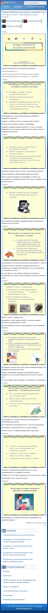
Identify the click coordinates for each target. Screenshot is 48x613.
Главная (6, 7)
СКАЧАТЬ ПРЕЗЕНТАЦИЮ (13, 21)
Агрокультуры (8, 595)
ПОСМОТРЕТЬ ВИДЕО (34, 21)
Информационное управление (14, 599)
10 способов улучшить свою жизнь (15, 591)
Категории (17, 7)
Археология (7, 576)
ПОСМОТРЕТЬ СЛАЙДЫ (13, 26)
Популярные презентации (35, 7)
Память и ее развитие (11, 587)
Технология (14, 14)
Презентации (6, 14)
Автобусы (6, 571)
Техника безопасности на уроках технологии (19, 535)
